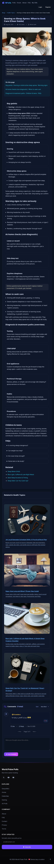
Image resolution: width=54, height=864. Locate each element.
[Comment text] (27, 744)
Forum (19, 3)
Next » (34, 731)
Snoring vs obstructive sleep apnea (25, 85)
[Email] (13, 777)
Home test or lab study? (16, 461)
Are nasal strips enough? (16, 456)
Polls (14, 3)
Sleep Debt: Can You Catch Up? (18, 481)
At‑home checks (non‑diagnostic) (17, 89)
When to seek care (34, 89)
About (24, 3)
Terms (4, 829)
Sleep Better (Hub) (14, 471)
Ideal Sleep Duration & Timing (18, 478)
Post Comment (11, 754)
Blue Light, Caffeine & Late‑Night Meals (21, 474)
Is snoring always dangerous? (18, 445)
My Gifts (34, 3)
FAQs (39, 93)
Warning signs (42, 85)
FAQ (29, 3)
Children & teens (31, 93)
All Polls (4, 803)
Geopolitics (5, 789)
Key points (9, 85)
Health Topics (11, 12)
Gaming (4, 800)
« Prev (19, 731)
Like (13, 726)
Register (48, 7)
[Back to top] (50, 859)
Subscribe (27, 847)
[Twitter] (4, 777)
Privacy (4, 825)
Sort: (37, 706)
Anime (4, 792)
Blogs (3, 12)
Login (40, 7)
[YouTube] (8, 777)
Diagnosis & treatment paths (15, 93)
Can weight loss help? (15, 451)
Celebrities (5, 796)
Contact (4, 821)
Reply (21, 726)
